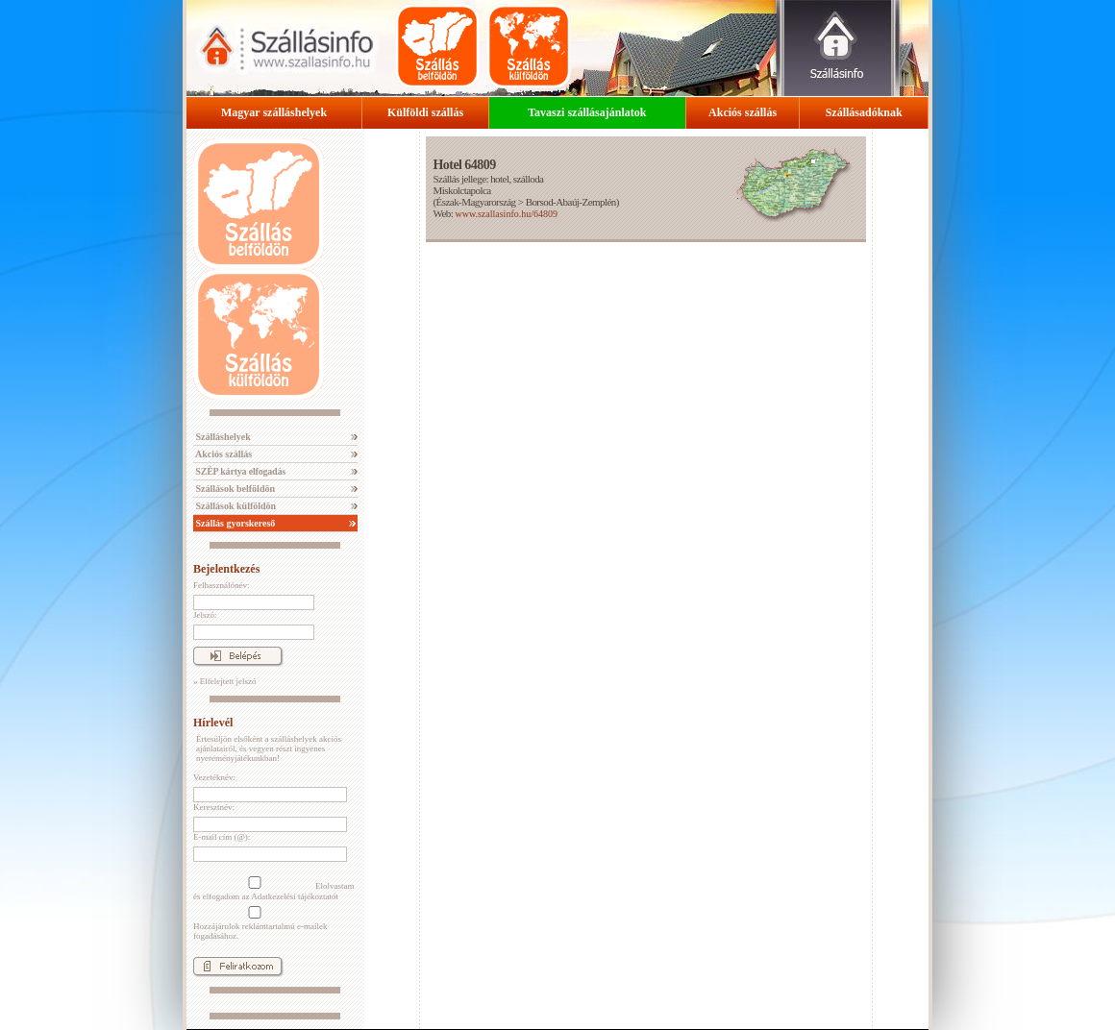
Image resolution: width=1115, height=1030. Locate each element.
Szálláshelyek (222, 436)
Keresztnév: (214, 807)
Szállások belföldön (234, 488)
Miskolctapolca (461, 190)
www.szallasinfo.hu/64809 (506, 213)
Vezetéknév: (214, 777)
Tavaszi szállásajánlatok (587, 112)
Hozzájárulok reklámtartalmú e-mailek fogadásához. (260, 923)
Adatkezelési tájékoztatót (294, 896)
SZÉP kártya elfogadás (239, 471)
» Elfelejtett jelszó (224, 681)
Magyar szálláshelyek (274, 112)
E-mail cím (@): (221, 837)
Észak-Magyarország (476, 202)
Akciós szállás (742, 112)
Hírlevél (213, 722)
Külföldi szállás (425, 112)
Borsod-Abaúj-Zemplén (571, 202)
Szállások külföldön (234, 506)
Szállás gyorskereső (234, 523)
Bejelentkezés (226, 569)
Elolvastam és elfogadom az (274, 888)
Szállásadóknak (864, 112)
